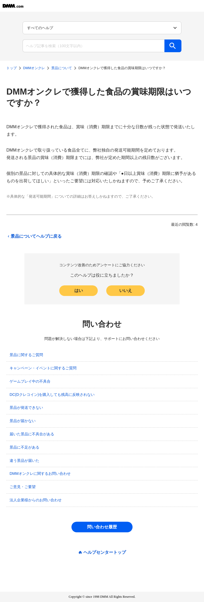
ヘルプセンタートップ (104, 552)
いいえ (125, 290)
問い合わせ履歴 (102, 527)
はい (78, 290)
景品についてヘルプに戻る (34, 236)
